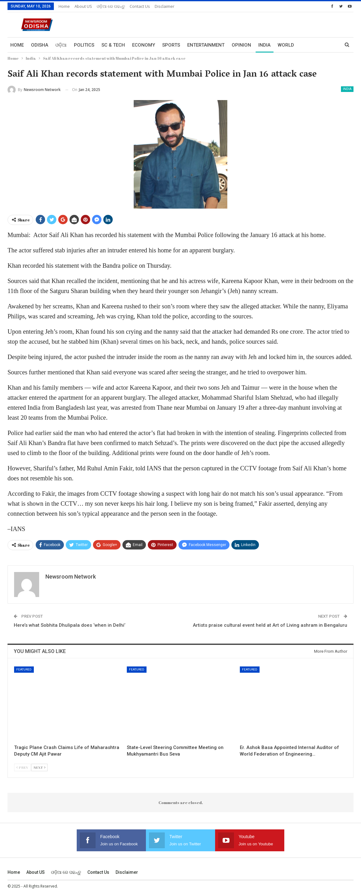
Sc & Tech (113, 45)
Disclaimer (164, 6)
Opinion (241, 45)
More (307, 45)
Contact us (140, 6)
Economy (143, 45)
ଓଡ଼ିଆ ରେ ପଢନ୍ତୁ (111, 6)
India (264, 45)
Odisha (39, 45)
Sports (171, 45)
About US (83, 6)
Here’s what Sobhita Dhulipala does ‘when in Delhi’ (69, 625)
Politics (84, 45)
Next (39, 767)
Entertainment (205, 45)
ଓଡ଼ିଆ (61, 45)
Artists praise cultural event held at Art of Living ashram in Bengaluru (270, 625)
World (286, 45)
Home (64, 6)
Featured (24, 669)
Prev (22, 767)
